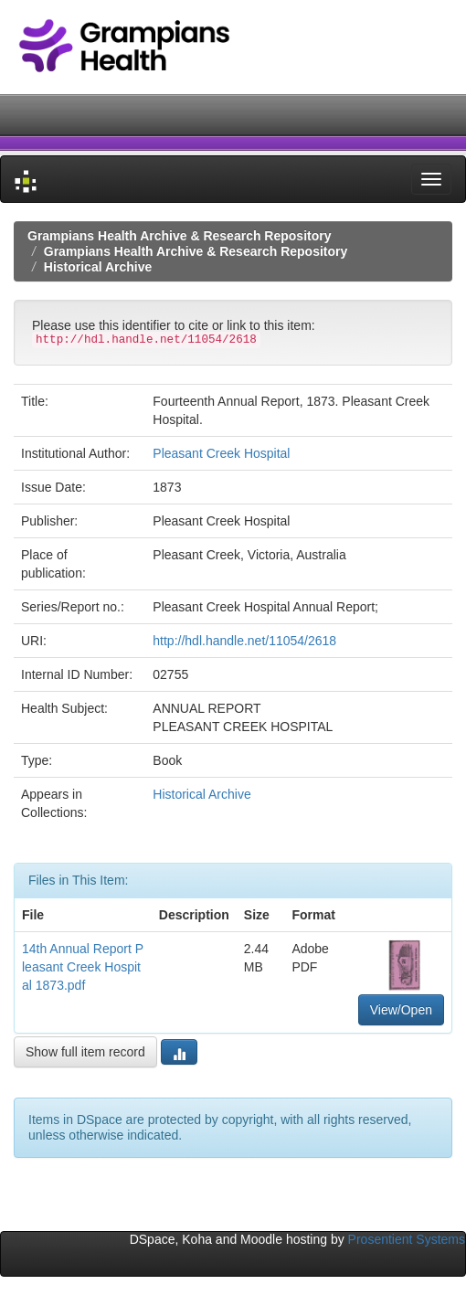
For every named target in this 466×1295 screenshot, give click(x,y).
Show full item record (85, 1052)
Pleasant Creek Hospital (221, 453)
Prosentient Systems (406, 1239)
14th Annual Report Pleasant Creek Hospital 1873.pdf (82, 966)
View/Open (401, 1010)
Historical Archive (98, 267)
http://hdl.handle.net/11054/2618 (244, 640)
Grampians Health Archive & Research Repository (179, 235)
